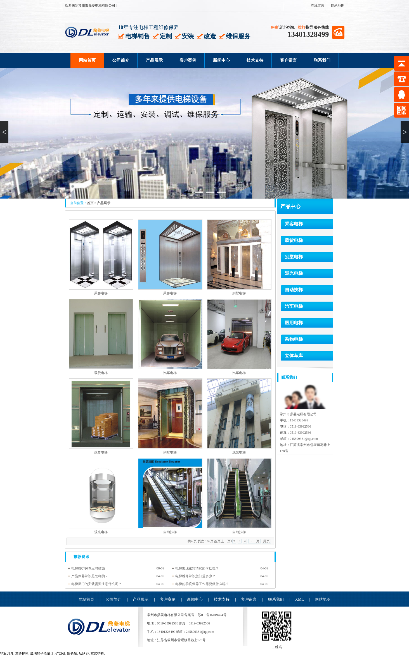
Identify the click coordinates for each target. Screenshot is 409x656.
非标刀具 (6, 653)
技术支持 (255, 60)
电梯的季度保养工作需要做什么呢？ (202, 584)
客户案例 (187, 60)
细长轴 (72, 653)
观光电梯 (239, 452)
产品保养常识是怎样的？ (89, 576)
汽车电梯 (170, 373)
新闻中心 (221, 60)
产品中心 (290, 206)
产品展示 (154, 60)
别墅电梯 (239, 293)
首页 (90, 203)
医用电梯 (294, 322)
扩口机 (60, 653)
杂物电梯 (294, 339)
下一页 (254, 541)
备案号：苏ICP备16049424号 (205, 615)
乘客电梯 (101, 293)
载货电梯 (101, 373)
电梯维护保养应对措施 (88, 568)
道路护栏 (22, 653)
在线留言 (317, 6)
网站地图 (337, 6)
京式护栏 (97, 653)
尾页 (266, 541)
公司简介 (120, 60)
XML (299, 599)
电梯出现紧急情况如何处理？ (197, 568)
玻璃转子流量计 (42, 653)
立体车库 (294, 355)
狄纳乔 (84, 653)
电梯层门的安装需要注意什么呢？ (96, 584)
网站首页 (87, 60)
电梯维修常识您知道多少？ (195, 576)
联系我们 (322, 60)
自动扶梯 (170, 532)
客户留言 (288, 60)
